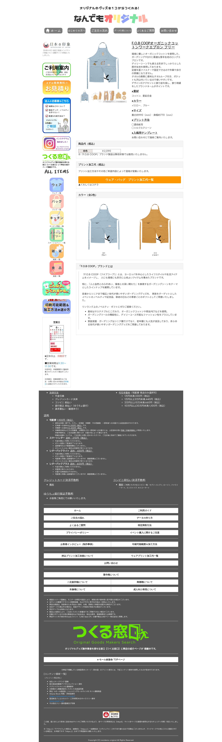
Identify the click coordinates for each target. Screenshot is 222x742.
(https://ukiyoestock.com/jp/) (62, 696)
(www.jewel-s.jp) (56, 701)
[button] (76, 31)
